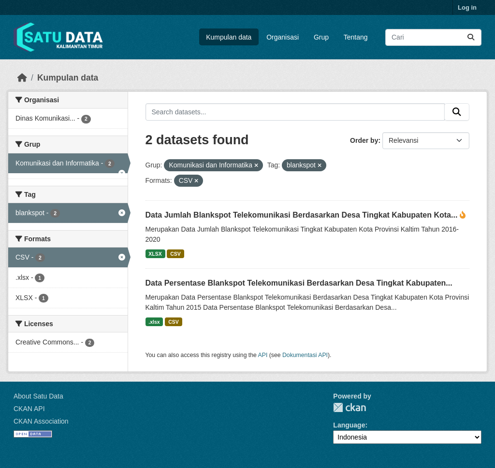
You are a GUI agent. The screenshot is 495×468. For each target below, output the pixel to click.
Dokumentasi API (305, 355)
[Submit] (470, 37)
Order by (364, 140)
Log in (467, 7)
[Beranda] (22, 78)
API (263, 355)
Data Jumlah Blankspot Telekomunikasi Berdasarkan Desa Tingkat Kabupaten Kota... (303, 215)
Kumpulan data (228, 37)
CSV (175, 254)
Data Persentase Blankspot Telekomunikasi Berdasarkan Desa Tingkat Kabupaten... (299, 283)
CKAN (349, 407)
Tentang (356, 37)
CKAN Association (41, 421)
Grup (321, 37)
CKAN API (29, 409)
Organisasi (282, 37)
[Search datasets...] (433, 37)
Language (349, 425)
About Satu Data (38, 396)
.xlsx (154, 322)
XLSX (154, 254)
